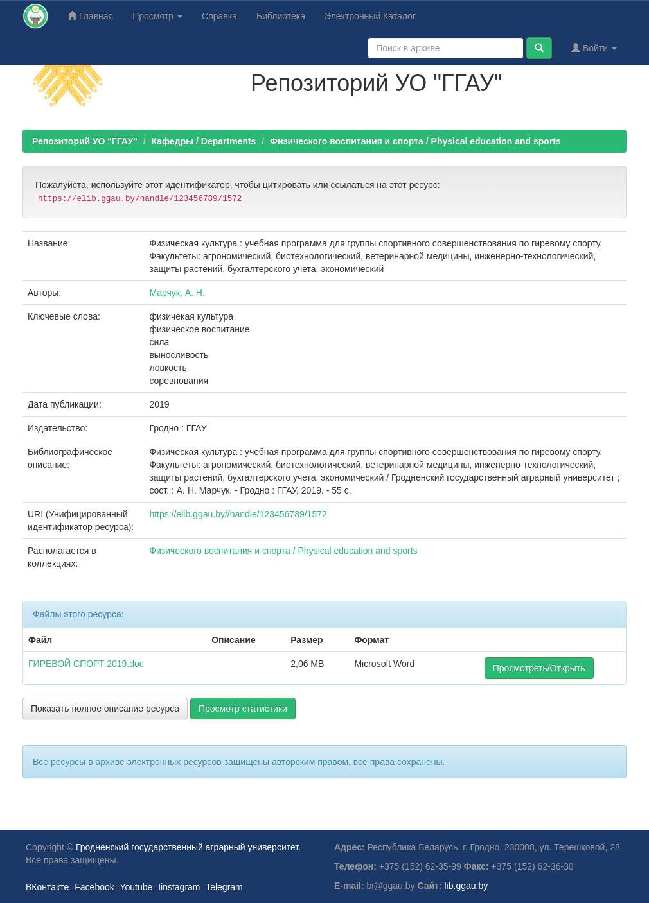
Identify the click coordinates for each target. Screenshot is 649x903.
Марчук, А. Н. (176, 293)
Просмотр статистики (243, 708)
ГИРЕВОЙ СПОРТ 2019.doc (86, 663)
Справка (219, 16)
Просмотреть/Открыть (539, 668)
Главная (90, 15)
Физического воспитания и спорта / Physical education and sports (415, 141)
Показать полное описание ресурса (105, 708)
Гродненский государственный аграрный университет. (188, 847)
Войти (594, 47)
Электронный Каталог (370, 16)
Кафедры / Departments (203, 141)
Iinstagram (179, 887)
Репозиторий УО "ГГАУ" (85, 141)
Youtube (136, 887)
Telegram (224, 887)
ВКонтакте (47, 887)
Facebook (94, 887)
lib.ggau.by (466, 886)
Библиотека (280, 16)
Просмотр (157, 16)
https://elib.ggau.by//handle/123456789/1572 (237, 514)
